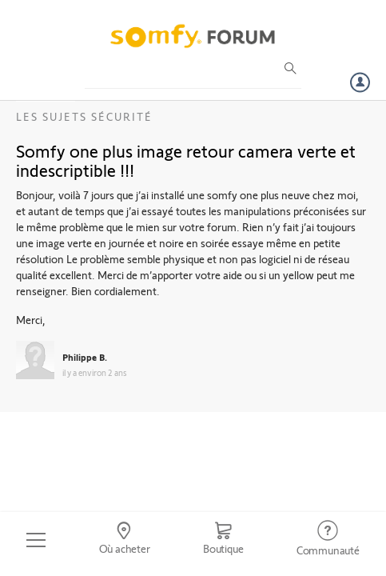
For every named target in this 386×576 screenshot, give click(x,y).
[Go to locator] (124, 540)
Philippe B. (84, 356)
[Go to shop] (223, 540)
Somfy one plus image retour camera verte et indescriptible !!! (186, 160)
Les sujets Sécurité (84, 116)
